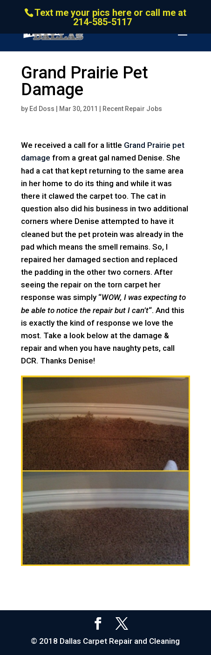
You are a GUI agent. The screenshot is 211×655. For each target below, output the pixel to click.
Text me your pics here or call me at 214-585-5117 (110, 17)
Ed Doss (41, 108)
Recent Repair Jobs (132, 108)
